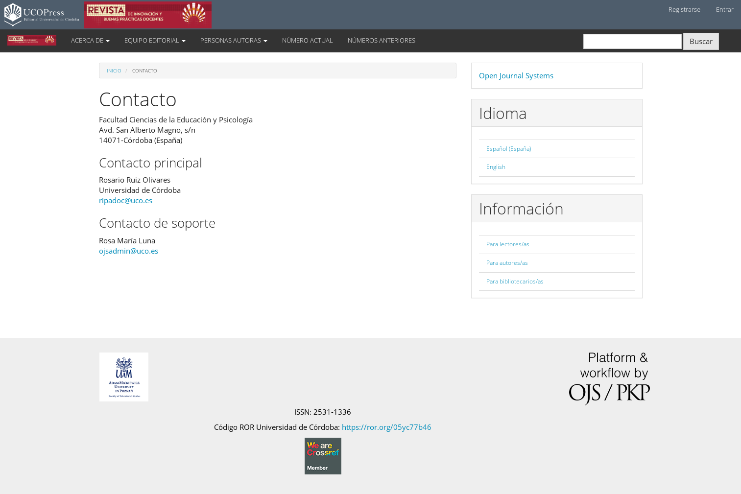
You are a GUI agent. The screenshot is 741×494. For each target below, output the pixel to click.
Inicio (114, 70)
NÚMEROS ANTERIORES (381, 40)
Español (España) (508, 148)
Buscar (701, 41)
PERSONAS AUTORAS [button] (233, 40)
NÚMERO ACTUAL (307, 40)
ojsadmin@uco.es (128, 251)
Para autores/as (507, 263)
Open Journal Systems (516, 75)
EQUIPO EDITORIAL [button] (155, 40)
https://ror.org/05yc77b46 (386, 427)
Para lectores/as (507, 244)
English (495, 167)
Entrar (725, 9)
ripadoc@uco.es (125, 200)
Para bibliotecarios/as (515, 281)
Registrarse (684, 9)
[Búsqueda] (632, 41)
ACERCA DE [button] (90, 40)
